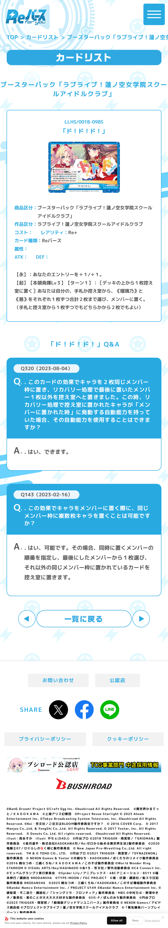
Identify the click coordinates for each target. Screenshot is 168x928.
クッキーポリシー (128, 739)
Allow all (116, 920)
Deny (135, 920)
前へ (27, 619)
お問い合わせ (58, 680)
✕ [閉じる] (162, 917)
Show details (152, 920)
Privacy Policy (78, 923)
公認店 (118, 680)
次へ (141, 619)
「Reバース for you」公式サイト (26, 17)
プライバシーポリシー (45, 739)
